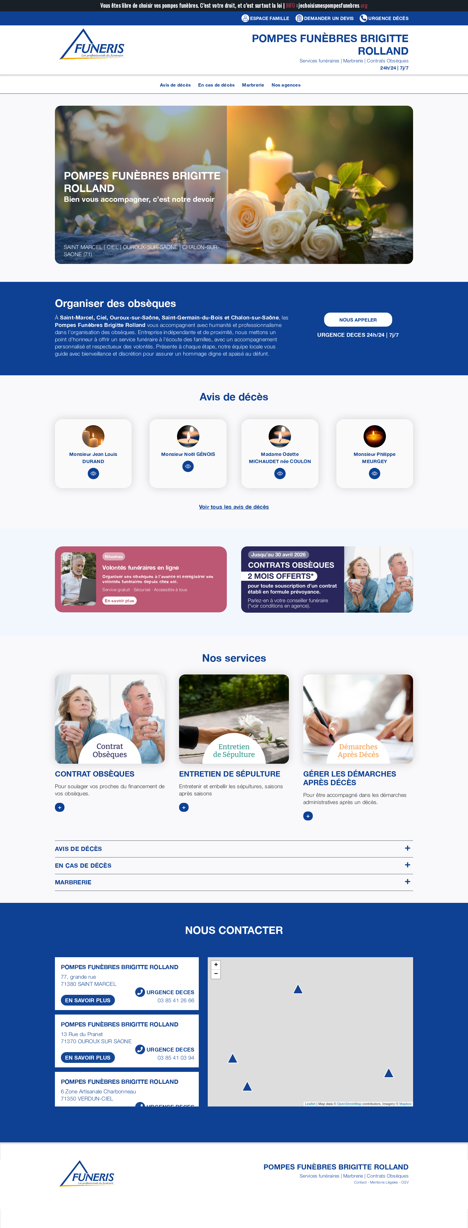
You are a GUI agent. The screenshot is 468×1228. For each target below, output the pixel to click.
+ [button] (216, 965)
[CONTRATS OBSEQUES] (110, 719)
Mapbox (405, 1104)
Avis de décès (232, 848)
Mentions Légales (384, 1182)
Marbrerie (232, 882)
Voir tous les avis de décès (234, 506)
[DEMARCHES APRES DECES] (358, 719)
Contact (360, 1182)
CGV (405, 1182)
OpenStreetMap (349, 1104)
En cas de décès (232, 865)
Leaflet (310, 1104)
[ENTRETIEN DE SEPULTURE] (234, 719)
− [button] (216, 974)
